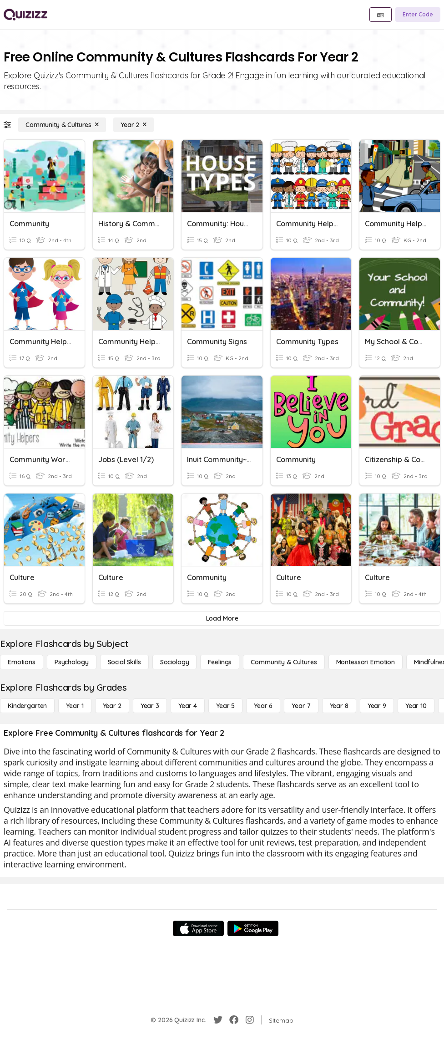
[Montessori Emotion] (365, 662)
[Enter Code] (417, 14)
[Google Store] (252, 928)
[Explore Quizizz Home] (25, 14)
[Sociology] (174, 662)
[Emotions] (21, 662)
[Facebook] (233, 1020)
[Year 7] (301, 705)
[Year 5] (225, 705)
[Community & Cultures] (62, 124)
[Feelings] (219, 662)
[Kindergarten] (27, 705)
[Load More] (222, 618)
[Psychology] (71, 662)
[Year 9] (377, 705)
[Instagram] (250, 1020)
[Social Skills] (124, 662)
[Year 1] (74, 705)
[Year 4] (188, 705)
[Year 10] (416, 705)
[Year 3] (150, 705)
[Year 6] (263, 705)
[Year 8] (339, 705)
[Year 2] (133, 124)
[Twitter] (217, 1020)
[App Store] (198, 928)
